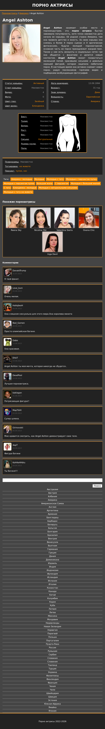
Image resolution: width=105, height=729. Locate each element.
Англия (52, 507)
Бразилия (52, 535)
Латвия (52, 609)
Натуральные (45, 139)
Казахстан (52, 588)
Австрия (52, 493)
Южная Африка (52, 704)
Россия (52, 647)
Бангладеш (52, 517)
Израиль (52, 563)
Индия (52, 567)
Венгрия (52, 538)
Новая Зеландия (52, 626)
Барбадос (52, 521)
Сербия (52, 654)
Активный (38, 83)
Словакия (52, 658)
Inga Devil (52, 254)
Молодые (39, 179)
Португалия (52, 640)
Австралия (52, 489)
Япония (52, 711)
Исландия (52, 577)
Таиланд (52, 665)
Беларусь (53, 524)
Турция (52, 668)
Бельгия (52, 528)
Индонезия (52, 570)
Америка (24, 13)
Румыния (52, 651)
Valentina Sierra (65, 230)
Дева (97, 92)
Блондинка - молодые (24, 188)
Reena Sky (16, 230)
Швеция (52, 697)
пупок (19, 171)
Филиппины (52, 676)
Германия (52, 549)
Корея (52, 602)
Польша (52, 637)
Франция (52, 683)
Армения (52, 514)
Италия (52, 584)
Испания (52, 581)
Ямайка (53, 707)
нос (25, 171)
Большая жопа (44, 183)
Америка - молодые (21, 179)
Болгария (52, 531)
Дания (52, 556)
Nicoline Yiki (40, 230)
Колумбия (52, 598)
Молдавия (52, 619)
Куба (52, 605)
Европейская (93, 97)
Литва (52, 612)
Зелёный (39, 101)
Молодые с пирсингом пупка (81, 179)
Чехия (52, 686)
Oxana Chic (89, 230)
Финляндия (52, 679)
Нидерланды (52, 623)
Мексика (52, 616)
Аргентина (52, 510)
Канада (52, 591)
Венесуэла (52, 542)
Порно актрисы (52, 5)
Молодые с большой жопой (85, 183)
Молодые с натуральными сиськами (58, 188)
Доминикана (52, 560)
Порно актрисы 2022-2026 (52, 721)
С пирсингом (61, 183)
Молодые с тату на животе (18, 192)
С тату (7, 188)
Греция (52, 552)
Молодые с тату (55, 179)
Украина (52, 672)
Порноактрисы (9, 13)
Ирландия (52, 574)
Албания (52, 496)
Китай (52, 595)
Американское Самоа (52, 503)
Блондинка (38, 106)
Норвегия (52, 630)
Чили (52, 690)
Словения (52, 661)
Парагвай (52, 633)
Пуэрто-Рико (52, 644)
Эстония (52, 700)
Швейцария (52, 693)
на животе (25, 166)
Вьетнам (52, 545)
